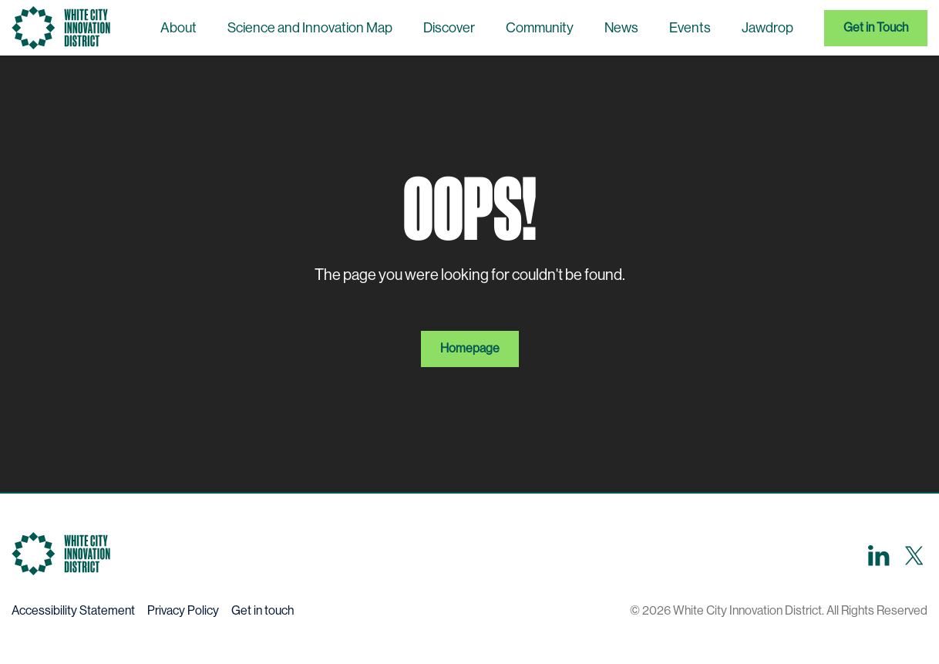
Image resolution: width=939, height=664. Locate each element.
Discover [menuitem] (449, 27)
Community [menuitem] (540, 27)
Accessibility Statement (73, 610)
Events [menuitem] (690, 27)
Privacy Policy (183, 610)
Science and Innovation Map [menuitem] (309, 27)
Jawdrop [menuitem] (767, 27)
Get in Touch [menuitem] (875, 27)
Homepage (470, 348)
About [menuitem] (178, 27)
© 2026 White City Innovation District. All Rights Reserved (778, 610)
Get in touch (262, 610)
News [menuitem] (621, 27)
